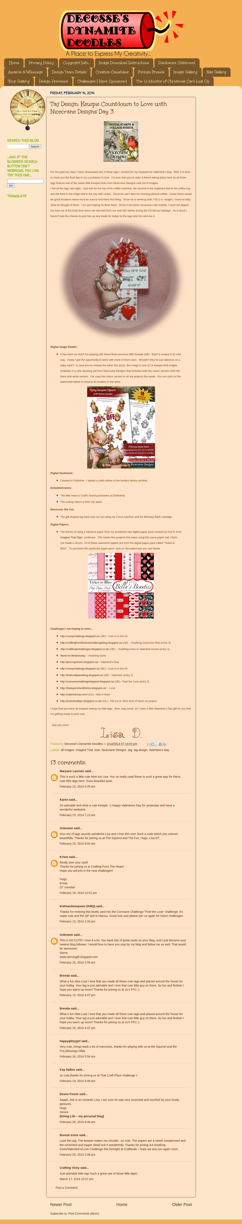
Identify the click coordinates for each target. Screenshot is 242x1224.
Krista (64, 857)
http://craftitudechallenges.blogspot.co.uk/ (84, 649)
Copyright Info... (76, 62)
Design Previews (53, 81)
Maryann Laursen (72, 771)
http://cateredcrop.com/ (74, 694)
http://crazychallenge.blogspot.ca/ (80, 636)
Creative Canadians (112, 72)
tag (130, 750)
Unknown (66, 828)
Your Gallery (19, 81)
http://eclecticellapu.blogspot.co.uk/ (81, 701)
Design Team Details (69, 72)
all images (67, 750)
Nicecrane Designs (114, 750)
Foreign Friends (151, 72)
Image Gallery (185, 72)
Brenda (65, 975)
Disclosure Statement (177, 62)
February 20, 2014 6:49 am (77, 1122)
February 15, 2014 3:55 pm (77, 962)
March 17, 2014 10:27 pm (76, 1179)
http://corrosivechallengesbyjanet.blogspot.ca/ (87, 681)
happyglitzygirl (70, 1041)
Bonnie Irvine (69, 1135)
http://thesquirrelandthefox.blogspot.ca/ (83, 688)
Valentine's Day (159, 750)
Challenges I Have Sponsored (102, 81)
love (97, 750)
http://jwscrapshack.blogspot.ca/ (79, 662)
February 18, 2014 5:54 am (77, 1056)
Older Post (182, 1204)
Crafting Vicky (70, 1167)
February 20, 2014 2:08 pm (77, 1154)
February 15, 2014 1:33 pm (77, 921)
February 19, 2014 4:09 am (77, 1081)
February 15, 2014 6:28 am (77, 786)
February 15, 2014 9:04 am (77, 843)
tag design (140, 750)
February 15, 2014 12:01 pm (78, 892)
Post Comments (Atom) (83, 1213)
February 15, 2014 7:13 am (77, 815)
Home (14, 62)
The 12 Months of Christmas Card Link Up (172, 81)
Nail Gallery (216, 72)
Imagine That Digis (71, 537)
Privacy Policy (41, 62)
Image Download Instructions (124, 62)
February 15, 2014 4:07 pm (77, 995)
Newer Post (61, 1204)
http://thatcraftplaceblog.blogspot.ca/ (81, 675)
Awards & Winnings (25, 72)
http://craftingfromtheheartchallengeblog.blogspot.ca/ (91, 642)
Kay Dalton (67, 1069)
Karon (64, 799)
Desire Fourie (69, 1094)
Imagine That (84, 750)
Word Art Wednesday (72, 655)
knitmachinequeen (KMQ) (77, 906)
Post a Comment (67, 1187)
